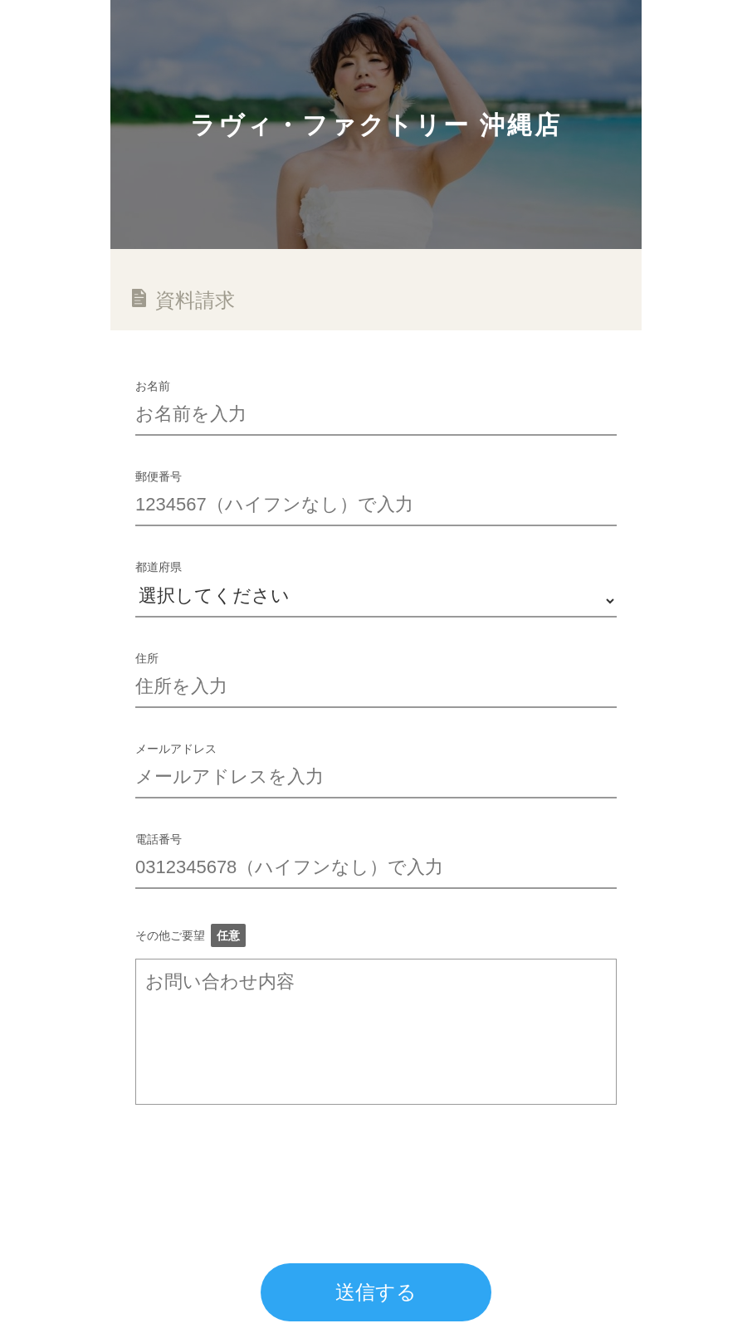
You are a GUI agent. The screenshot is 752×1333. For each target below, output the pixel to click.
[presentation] (261, 1162)
